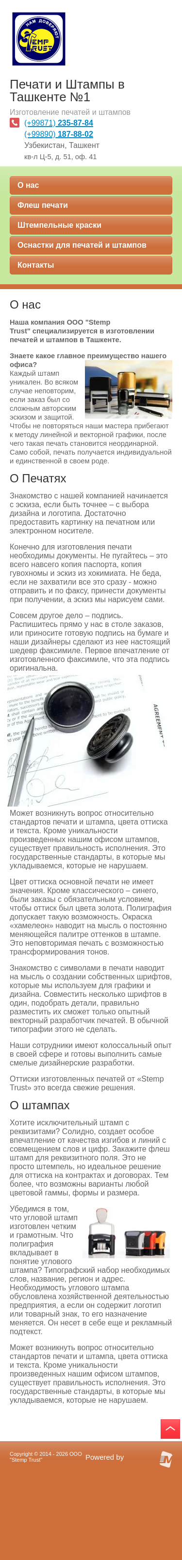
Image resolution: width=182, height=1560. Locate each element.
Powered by (104, 1457)
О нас (28, 185)
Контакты (35, 265)
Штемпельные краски (59, 225)
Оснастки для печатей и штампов (82, 245)
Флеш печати (42, 205)
